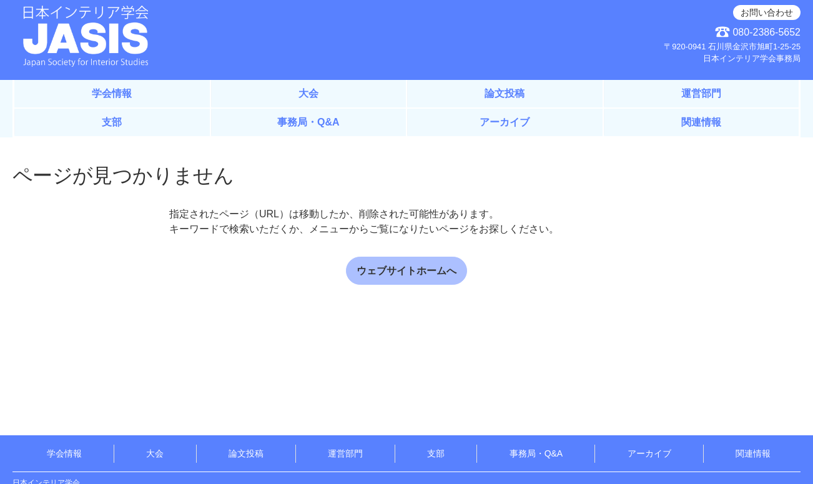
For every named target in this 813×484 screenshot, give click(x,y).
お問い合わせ (767, 12)
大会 (308, 93)
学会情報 (112, 93)
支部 (112, 122)
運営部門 (701, 93)
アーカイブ (505, 122)
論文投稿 (505, 93)
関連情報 (701, 122)
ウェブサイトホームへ (406, 270)
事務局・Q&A (308, 122)
